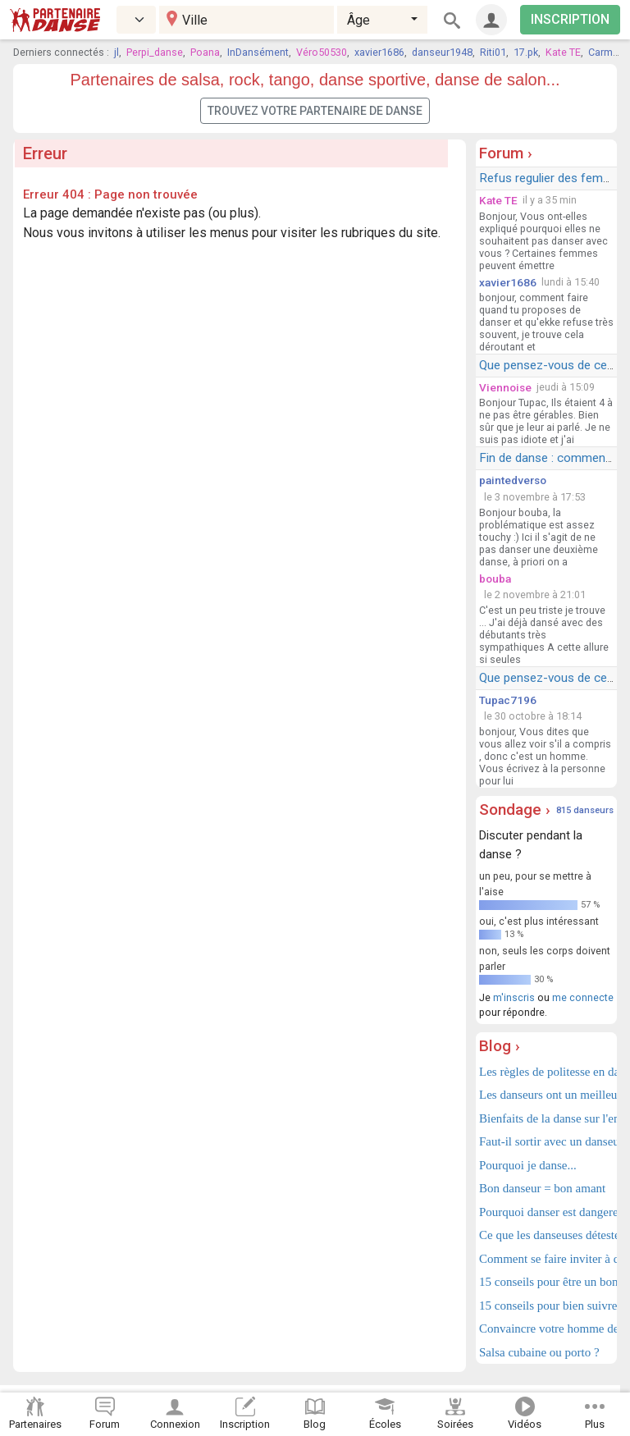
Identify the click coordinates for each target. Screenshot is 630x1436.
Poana (205, 52)
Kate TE (563, 52)
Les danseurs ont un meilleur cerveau (546, 1094)
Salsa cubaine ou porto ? (539, 1352)
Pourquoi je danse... (528, 1165)
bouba (495, 578)
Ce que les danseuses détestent (546, 1235)
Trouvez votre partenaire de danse (315, 110)
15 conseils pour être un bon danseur (546, 1281)
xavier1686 (379, 52)
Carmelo (608, 52)
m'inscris (514, 997)
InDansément (258, 52)
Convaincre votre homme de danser (546, 1328)
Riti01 (493, 52)
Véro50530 (321, 52)
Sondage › (514, 809)
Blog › (499, 1045)
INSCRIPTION (570, 19)
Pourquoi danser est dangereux (546, 1212)
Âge (358, 20)
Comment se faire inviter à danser (546, 1258)
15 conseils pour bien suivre (546, 1305)
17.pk (526, 52)
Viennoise (505, 387)
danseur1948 (442, 52)
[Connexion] (491, 19)
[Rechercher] (452, 20)
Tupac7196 (507, 700)
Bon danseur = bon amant (542, 1188)
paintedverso (512, 480)
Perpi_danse (154, 52)
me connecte (583, 997)
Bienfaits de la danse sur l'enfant (546, 1118)
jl (116, 52)
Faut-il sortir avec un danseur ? (546, 1141)
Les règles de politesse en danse (546, 1071)
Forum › (505, 153)
